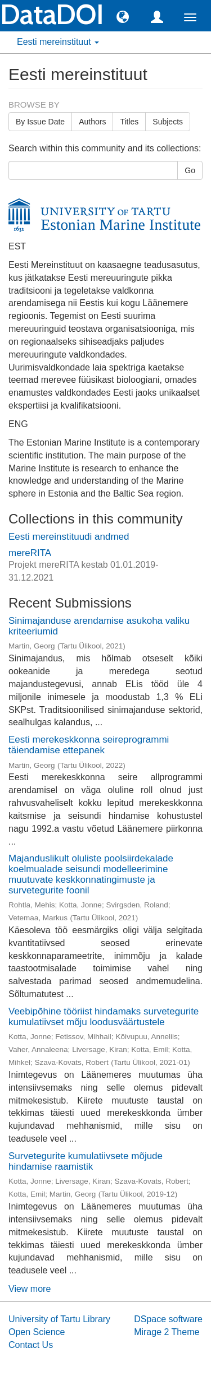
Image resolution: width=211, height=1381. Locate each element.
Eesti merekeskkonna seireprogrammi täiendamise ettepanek (88, 745)
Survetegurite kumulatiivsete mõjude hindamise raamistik (85, 1161)
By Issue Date (40, 121)
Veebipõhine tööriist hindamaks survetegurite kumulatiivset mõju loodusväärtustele (103, 1016)
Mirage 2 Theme (166, 1332)
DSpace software (168, 1319)
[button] (122, 16)
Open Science (36, 1332)
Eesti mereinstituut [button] (58, 42)
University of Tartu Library (59, 1319)
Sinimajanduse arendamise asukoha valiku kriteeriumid (99, 626)
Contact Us (30, 1345)
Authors (92, 121)
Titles (129, 121)
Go (190, 170)
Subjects (167, 121)
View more (29, 1289)
